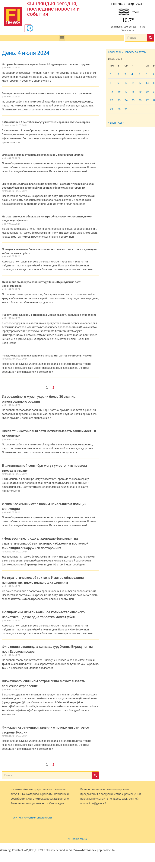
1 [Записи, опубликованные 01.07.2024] (110, 74)
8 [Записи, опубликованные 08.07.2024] (110, 83)
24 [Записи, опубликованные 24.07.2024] (126, 101)
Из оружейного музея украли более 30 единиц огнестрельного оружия (46, 64)
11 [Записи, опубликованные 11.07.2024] (132, 83)
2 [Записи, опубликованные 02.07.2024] (118, 74)
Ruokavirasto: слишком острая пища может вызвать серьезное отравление (49, 312)
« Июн (112, 123)
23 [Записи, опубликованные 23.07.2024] (119, 101)
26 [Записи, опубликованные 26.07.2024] (139, 101)
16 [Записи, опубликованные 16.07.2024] (119, 92)
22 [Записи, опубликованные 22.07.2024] (111, 101)
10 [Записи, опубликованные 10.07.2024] (126, 83)
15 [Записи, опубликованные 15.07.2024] (111, 92)
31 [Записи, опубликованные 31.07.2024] (126, 109)
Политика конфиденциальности (31, 815)
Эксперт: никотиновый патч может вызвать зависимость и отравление (47, 93)
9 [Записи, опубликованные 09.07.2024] (118, 83)
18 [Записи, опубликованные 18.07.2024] (132, 92)
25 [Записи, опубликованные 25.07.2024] (132, 101)
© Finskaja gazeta (77, 836)
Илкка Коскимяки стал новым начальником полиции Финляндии (43, 154)
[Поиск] (150, 38)
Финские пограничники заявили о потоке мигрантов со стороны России (47, 353)
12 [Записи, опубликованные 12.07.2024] (139, 83)
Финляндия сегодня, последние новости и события (53, 8)
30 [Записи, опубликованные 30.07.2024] (119, 109)
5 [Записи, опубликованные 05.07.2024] (139, 74)
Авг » (121, 123)
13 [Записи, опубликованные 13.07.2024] (147, 83)
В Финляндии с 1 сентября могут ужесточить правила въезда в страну (46, 122)
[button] (62, 38)
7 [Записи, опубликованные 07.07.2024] (153, 74)
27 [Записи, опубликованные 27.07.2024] (147, 101)
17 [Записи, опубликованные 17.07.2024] (126, 92)
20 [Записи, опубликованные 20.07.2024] (147, 92)
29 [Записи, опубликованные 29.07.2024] (111, 109)
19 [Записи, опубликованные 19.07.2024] (139, 92)
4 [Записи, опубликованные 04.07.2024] (132, 74)
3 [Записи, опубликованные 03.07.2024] (125, 74)
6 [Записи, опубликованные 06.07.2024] (146, 74)
